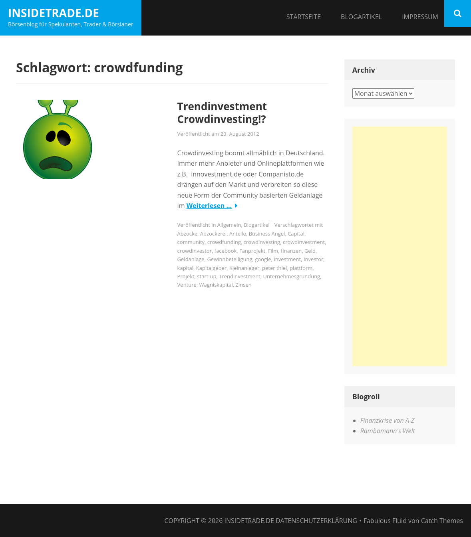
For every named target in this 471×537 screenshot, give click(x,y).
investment (287, 259)
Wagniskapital (216, 284)
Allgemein (229, 224)
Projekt (186, 276)
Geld (310, 250)
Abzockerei (213, 233)
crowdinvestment (304, 242)
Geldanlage (191, 259)
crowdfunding (224, 242)
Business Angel (267, 233)
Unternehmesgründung (291, 276)
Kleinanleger (244, 267)
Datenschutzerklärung (316, 520)
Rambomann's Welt (387, 430)
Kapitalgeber (211, 267)
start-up (206, 276)
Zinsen (244, 284)
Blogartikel (361, 16)
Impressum (420, 16)
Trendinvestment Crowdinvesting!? (222, 113)
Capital (296, 233)
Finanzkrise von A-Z (387, 420)
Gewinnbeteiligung (229, 259)
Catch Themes (442, 520)
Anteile (237, 233)
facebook (226, 250)
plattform (301, 267)
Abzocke (187, 233)
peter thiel (274, 267)
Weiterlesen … (209, 205)
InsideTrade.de (53, 12)
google (263, 259)
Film (273, 250)
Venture (187, 284)
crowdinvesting (262, 242)
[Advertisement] (399, 246)
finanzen (291, 250)
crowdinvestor (194, 250)
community (191, 242)
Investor (313, 259)
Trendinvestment (239, 276)
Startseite (303, 16)
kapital (185, 267)
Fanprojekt (252, 250)
